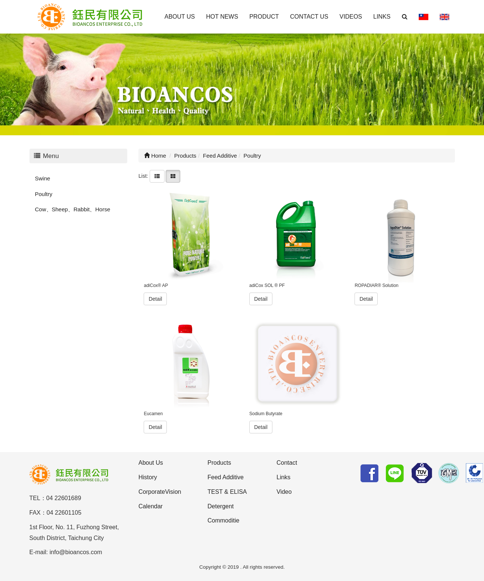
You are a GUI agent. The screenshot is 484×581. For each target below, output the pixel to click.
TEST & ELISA (227, 492)
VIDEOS (351, 16)
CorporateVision (159, 492)
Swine (42, 178)
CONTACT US (309, 16)
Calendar (150, 506)
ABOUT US (180, 16)
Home (155, 155)
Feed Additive (225, 477)
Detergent (220, 506)
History (147, 477)
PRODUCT (264, 16)
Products (219, 463)
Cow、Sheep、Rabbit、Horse (72, 209)
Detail (155, 299)
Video (284, 492)
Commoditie (223, 520)
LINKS (381, 16)
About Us (150, 463)
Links (283, 477)
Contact (287, 463)
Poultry (44, 194)
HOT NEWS (222, 16)
